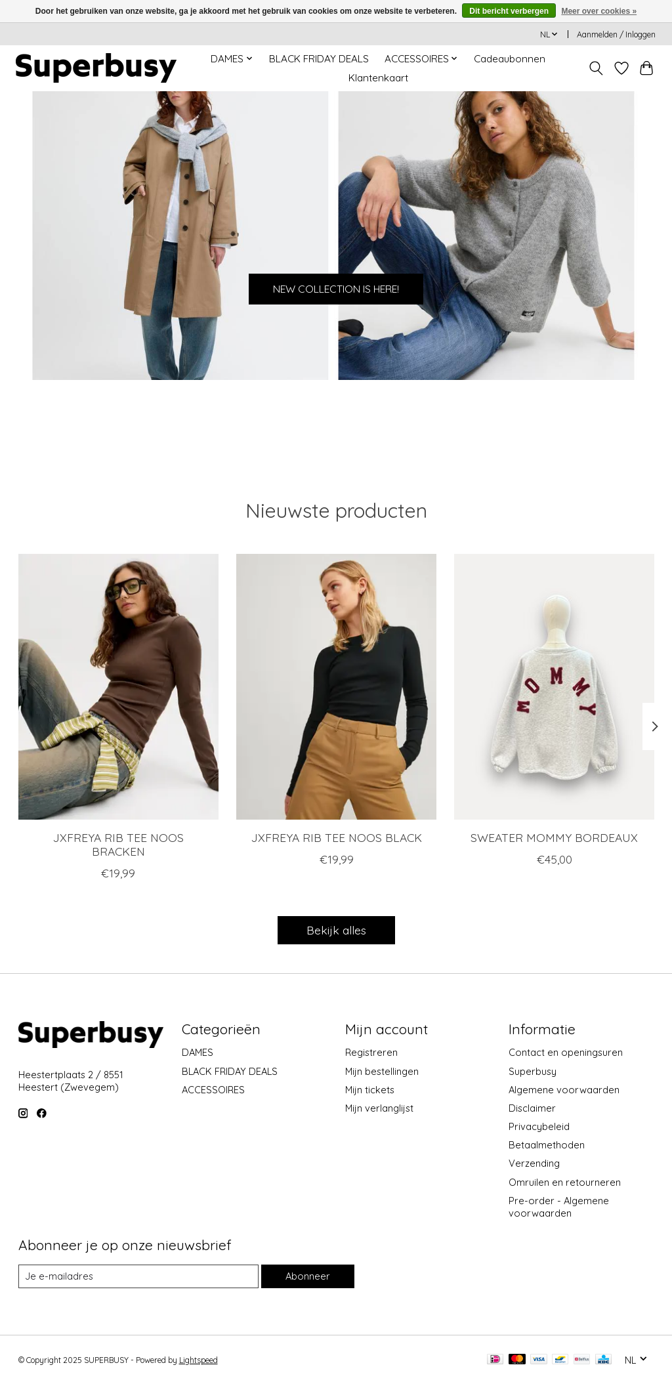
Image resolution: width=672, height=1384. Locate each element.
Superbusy (532, 1071)
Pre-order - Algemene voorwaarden (559, 1206)
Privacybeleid (539, 1126)
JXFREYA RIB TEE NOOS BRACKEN (117, 844)
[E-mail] (138, 1276)
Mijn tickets (369, 1089)
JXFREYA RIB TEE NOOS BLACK (336, 837)
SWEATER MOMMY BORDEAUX (554, 837)
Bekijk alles (336, 930)
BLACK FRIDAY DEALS (319, 58)
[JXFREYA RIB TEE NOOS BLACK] (336, 687)
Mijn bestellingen (382, 1071)
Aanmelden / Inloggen (616, 34)
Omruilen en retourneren (565, 1182)
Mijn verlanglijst (379, 1108)
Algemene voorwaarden (564, 1089)
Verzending (534, 1163)
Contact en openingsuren (566, 1052)
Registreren (371, 1052)
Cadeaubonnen (509, 58)
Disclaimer (532, 1108)
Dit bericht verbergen (509, 11)
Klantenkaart (378, 78)
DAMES (197, 1052)
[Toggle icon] (595, 68)
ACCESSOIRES (213, 1089)
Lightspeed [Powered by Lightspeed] (198, 1360)
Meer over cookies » (599, 11)
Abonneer (307, 1276)
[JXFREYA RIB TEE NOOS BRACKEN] (118, 687)
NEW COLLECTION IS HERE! (336, 286)
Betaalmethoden (547, 1145)
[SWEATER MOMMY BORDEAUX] (554, 687)
